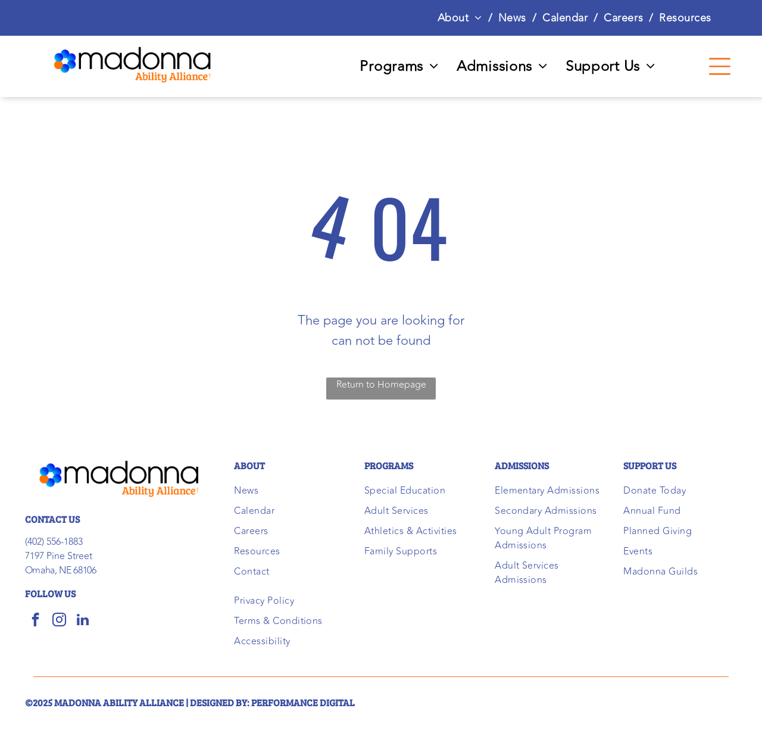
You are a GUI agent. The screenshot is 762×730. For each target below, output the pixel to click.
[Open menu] (719, 66)
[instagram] (59, 621)
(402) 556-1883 (54, 542)
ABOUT (249, 465)
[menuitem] (462, 18)
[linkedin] (83, 621)
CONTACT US (52, 519)
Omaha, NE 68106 (60, 570)
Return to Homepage (381, 385)
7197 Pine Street (58, 556)
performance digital (303, 702)
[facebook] (35, 621)
